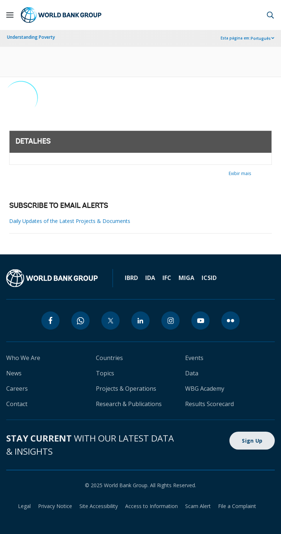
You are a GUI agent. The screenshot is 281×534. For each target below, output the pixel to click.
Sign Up (252, 440)
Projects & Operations (126, 389)
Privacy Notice (55, 506)
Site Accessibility (98, 506)
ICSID (209, 278)
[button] (270, 15)
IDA (150, 278)
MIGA (186, 278)
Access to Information (151, 506)
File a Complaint (237, 506)
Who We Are (23, 358)
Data (191, 373)
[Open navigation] (10, 15)
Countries (109, 358)
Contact (16, 404)
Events (194, 358)
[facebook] (50, 320)
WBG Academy (204, 389)
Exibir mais (240, 173)
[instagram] (170, 320)
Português (261, 38)
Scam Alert (198, 506)
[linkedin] (140, 320)
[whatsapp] (80, 320)
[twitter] (110, 320)
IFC (166, 278)
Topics (105, 373)
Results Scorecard (209, 404)
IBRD (131, 278)
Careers (17, 389)
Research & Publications (129, 404)
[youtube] (200, 320)
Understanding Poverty (31, 37)
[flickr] (230, 320)
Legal (24, 506)
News (14, 373)
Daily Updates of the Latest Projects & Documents (69, 220)
